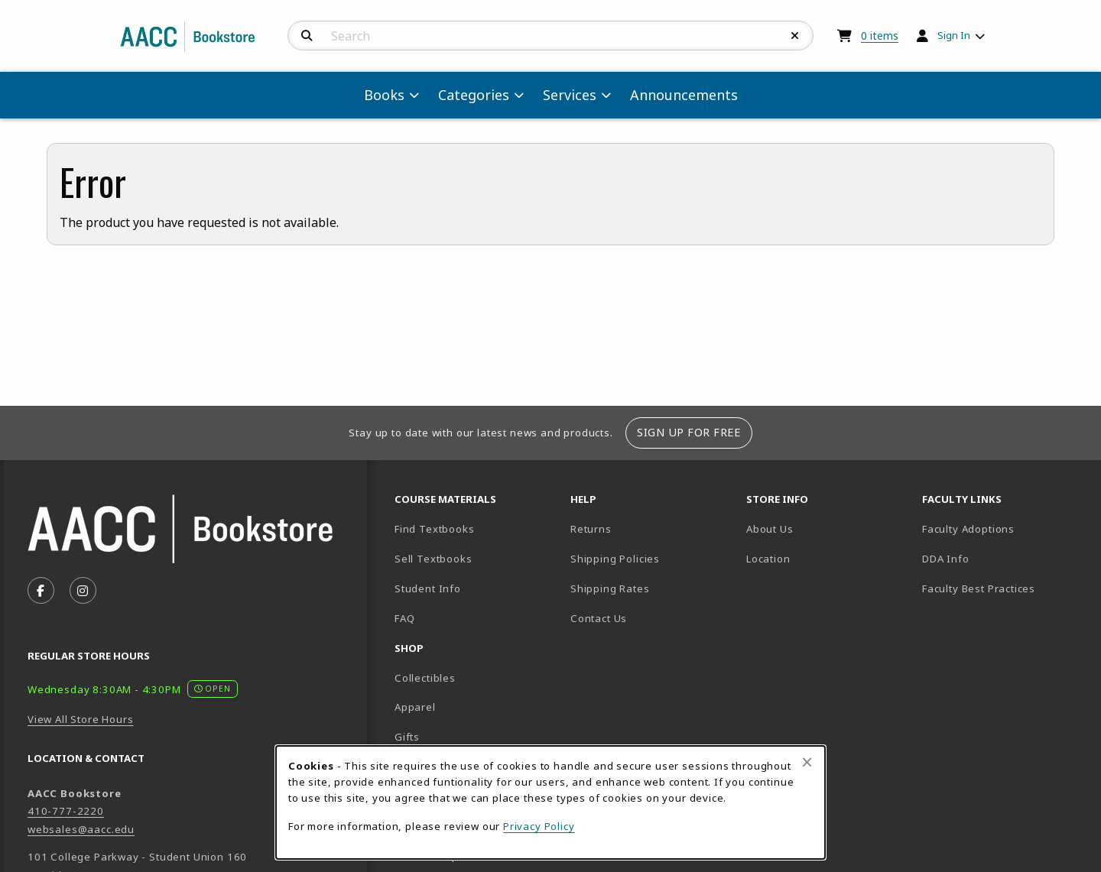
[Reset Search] (795, 36)
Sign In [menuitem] (953, 35)
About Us (770, 529)
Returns (591, 529)
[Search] (307, 36)
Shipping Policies (615, 559)
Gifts (407, 737)
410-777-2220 (66, 811)
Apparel (415, 707)
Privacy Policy (539, 826)
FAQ (404, 618)
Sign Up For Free (688, 432)
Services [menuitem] (569, 95)
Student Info (428, 588)
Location (821, 558)
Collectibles (425, 678)
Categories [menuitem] (473, 95)
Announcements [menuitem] (684, 95)
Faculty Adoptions (968, 529)
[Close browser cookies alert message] (807, 762)
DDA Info (945, 559)
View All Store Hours (81, 719)
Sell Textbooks (434, 559)
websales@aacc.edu (81, 829)
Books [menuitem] (384, 95)
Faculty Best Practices (978, 588)
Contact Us (598, 618)
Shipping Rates (610, 588)
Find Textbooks (435, 529)
